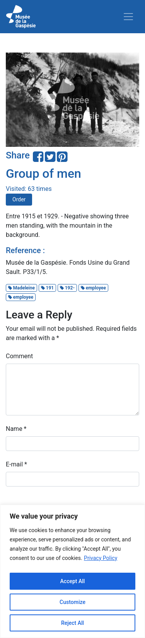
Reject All (72, 623)
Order (19, 199)
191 (47, 288)
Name (16, 428)
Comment (19, 356)
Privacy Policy (100, 558)
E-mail (16, 464)
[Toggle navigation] (128, 16)
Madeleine (21, 288)
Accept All (72, 581)
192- (67, 288)
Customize (72, 602)
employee (93, 288)
